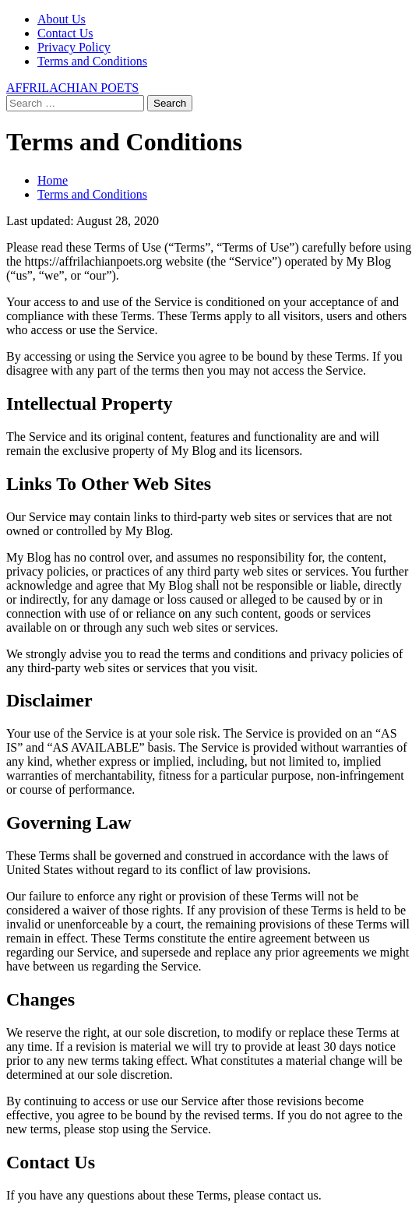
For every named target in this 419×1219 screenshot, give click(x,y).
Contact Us (65, 33)
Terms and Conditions (92, 61)
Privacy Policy (74, 47)
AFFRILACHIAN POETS (72, 87)
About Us (61, 19)
